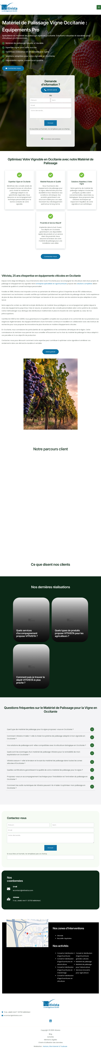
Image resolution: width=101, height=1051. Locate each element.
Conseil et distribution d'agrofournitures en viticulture (65, 978)
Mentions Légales (50, 1040)
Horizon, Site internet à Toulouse (55, 1046)
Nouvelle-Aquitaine (64, 938)
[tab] (50, 729)
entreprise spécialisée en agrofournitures (51, 284)
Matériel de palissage (84, 962)
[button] (13, 68)
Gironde (60, 936)
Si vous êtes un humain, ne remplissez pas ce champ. (50, 129)
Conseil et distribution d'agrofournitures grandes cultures (84, 956)
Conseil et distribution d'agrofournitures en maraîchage (65, 970)
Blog (50, 1034)
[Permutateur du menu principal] (99, 7)
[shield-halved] (42, 138)
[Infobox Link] (20, 890)
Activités (50, 1037)
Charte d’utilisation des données (50, 1042)
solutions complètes (84, 284)
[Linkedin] (50, 1021)
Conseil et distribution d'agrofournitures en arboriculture (65, 961)
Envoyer (50, 123)
